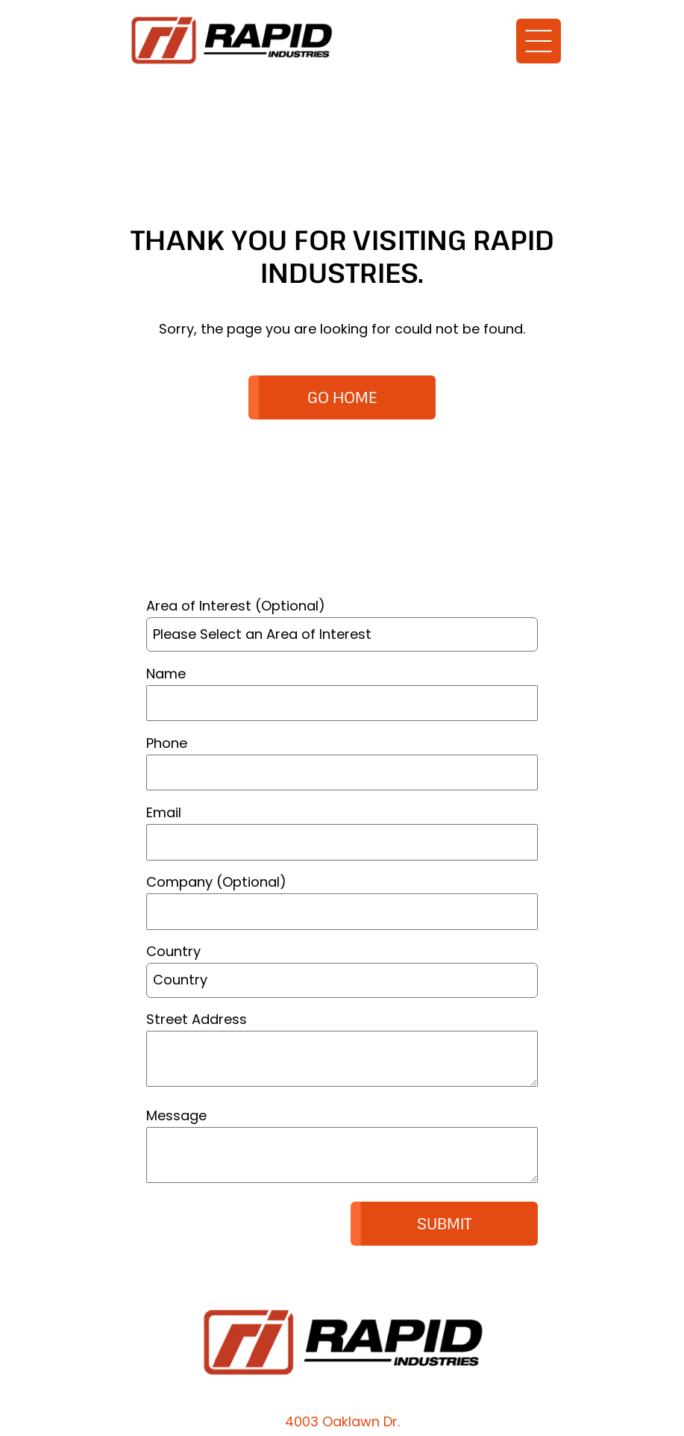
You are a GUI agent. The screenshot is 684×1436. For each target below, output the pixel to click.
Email (163, 812)
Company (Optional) (216, 881)
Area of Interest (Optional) (235, 605)
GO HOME (342, 397)
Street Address (196, 1019)
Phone (166, 743)
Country (173, 951)
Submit (444, 1223)
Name (166, 673)
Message (176, 1115)
